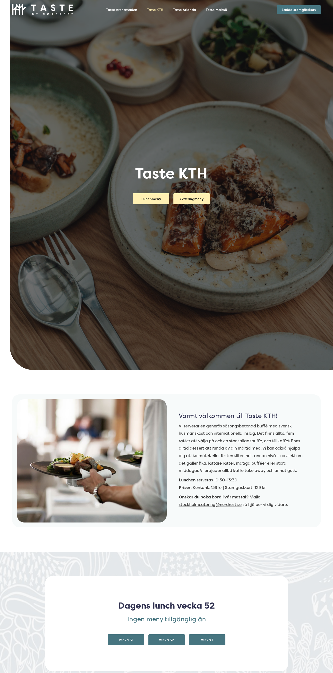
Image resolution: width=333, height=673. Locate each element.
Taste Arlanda (184, 9)
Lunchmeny (151, 198)
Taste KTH (155, 9)
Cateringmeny (192, 198)
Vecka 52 (166, 640)
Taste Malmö (216, 9)
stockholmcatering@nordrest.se (210, 504)
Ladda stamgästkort (299, 9)
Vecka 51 (126, 640)
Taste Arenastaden (121, 9)
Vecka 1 (207, 640)
